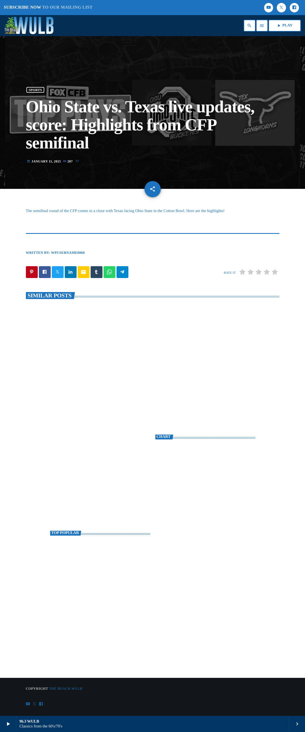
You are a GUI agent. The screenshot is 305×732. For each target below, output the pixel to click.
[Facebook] (294, 7)
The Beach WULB (65, 688)
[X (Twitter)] (281, 7)
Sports (35, 90)
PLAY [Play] (284, 25)
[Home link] (30, 25)
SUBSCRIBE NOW (48, 7)
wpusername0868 (68, 253)
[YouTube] (268, 7)
